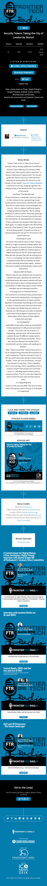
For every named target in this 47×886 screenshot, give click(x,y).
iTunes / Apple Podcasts (32, 89)
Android (24, 92)
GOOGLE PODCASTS (23, 72)
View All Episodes (23, 542)
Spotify (36, 92)
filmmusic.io (27, 507)
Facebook (29, 97)
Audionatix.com (36, 515)
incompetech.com (33, 509)
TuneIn (30, 92)
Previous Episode (16, 106)
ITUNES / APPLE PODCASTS (23, 66)
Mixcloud (16, 94)
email (23, 100)
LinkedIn (34, 413)
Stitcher (31, 94)
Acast (22, 94)
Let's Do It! (23, 799)
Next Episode (31, 106)
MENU (23, 28)
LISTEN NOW (23, 606)
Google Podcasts (13, 92)
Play (25, 79)
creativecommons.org (29, 512)
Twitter (37, 97)
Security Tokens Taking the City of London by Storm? (36, 137)
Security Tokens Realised (32, 183)
